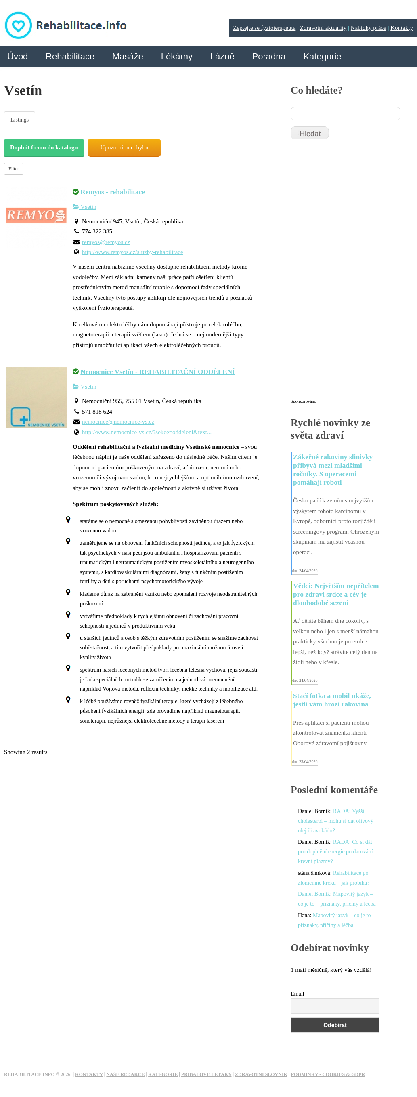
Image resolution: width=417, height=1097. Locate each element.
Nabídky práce (368, 28)
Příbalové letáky (206, 1074)
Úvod (17, 56)
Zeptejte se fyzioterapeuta (264, 28)
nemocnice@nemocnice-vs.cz (118, 421)
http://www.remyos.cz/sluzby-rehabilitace (132, 252)
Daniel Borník (314, 894)
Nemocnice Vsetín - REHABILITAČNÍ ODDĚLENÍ (157, 372)
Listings (19, 120)
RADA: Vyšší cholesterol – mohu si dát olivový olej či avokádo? (335, 821)
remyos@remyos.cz (106, 242)
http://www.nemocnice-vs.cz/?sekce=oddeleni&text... (147, 432)
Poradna (268, 56)
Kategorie (322, 56)
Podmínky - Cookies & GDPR (328, 1074)
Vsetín (84, 207)
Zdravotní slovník (261, 1074)
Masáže (127, 56)
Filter (13, 169)
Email (297, 994)
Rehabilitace (70, 56)
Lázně (222, 56)
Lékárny (177, 56)
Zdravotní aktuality (323, 28)
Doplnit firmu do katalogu (44, 147)
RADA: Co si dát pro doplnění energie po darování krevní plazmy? (335, 851)
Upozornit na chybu (124, 147)
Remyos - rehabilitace (112, 192)
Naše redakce (125, 1074)
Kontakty (401, 28)
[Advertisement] (351, 272)
